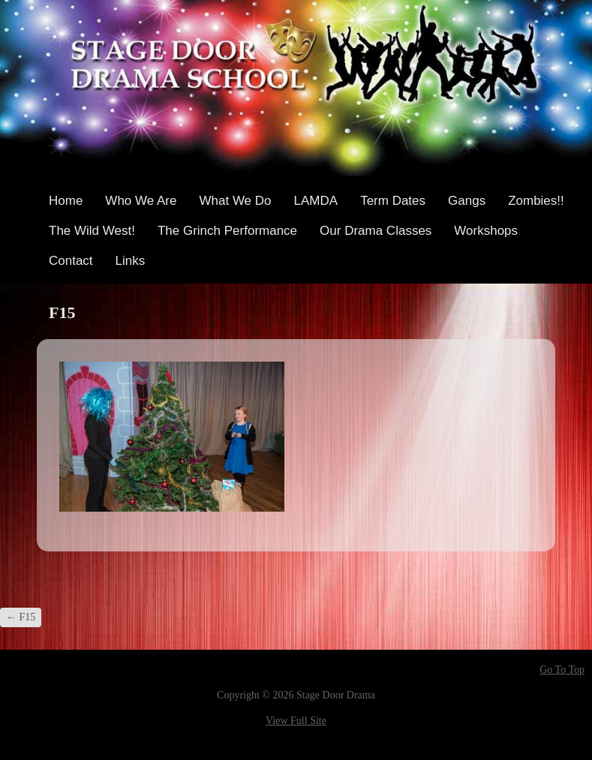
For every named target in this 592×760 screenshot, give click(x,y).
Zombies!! (536, 201)
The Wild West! (92, 231)
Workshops (486, 231)
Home (66, 201)
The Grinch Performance (227, 231)
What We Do (235, 201)
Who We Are (140, 201)
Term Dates (392, 201)
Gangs (466, 201)
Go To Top (561, 670)
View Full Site (296, 720)
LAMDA (316, 201)
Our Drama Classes (375, 231)
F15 (20, 617)
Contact (71, 261)
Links (131, 261)
